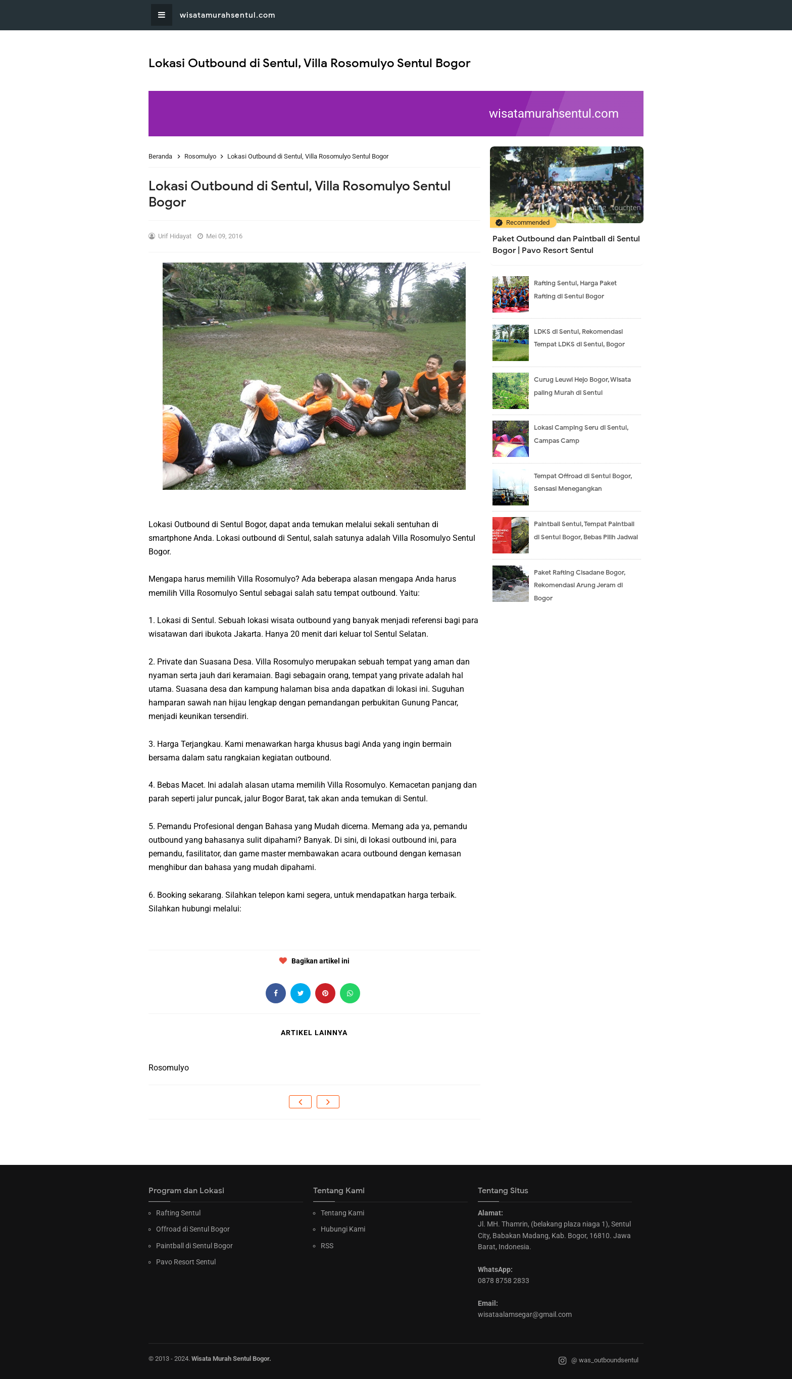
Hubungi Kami (343, 1229)
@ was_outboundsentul (598, 1360)
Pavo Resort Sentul (186, 1262)
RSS (327, 1246)
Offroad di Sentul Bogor (193, 1229)
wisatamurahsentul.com (227, 15)
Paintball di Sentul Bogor (194, 1246)
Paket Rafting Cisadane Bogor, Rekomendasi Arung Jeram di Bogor (579, 585)
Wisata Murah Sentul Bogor (230, 1358)
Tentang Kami (342, 1213)
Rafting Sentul (178, 1213)
